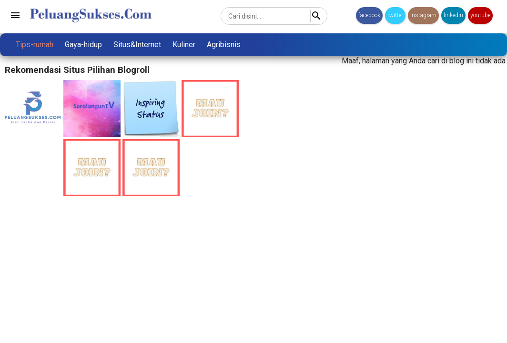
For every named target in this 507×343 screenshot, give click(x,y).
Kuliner (183, 44)
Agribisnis (224, 44)
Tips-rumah (34, 44)
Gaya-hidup (83, 44)
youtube (480, 15)
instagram (423, 15)
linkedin (453, 15)
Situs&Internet (137, 44)
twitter (395, 15)
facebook (369, 15)
